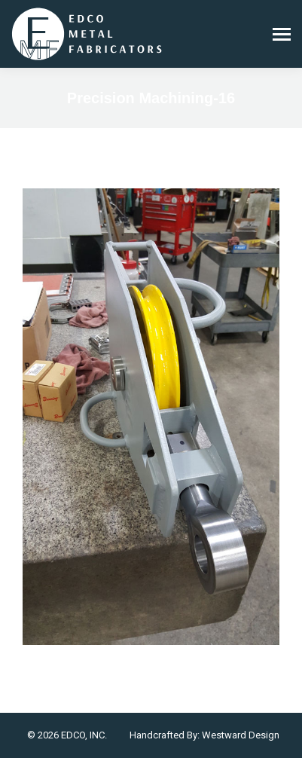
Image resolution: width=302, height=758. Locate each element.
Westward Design (240, 735)
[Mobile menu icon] (282, 34)
